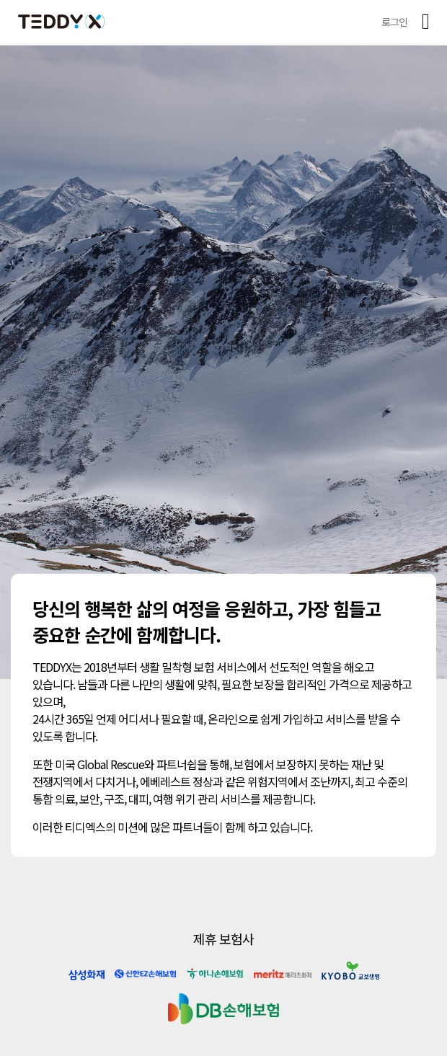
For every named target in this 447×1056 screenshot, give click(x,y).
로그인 (394, 21)
